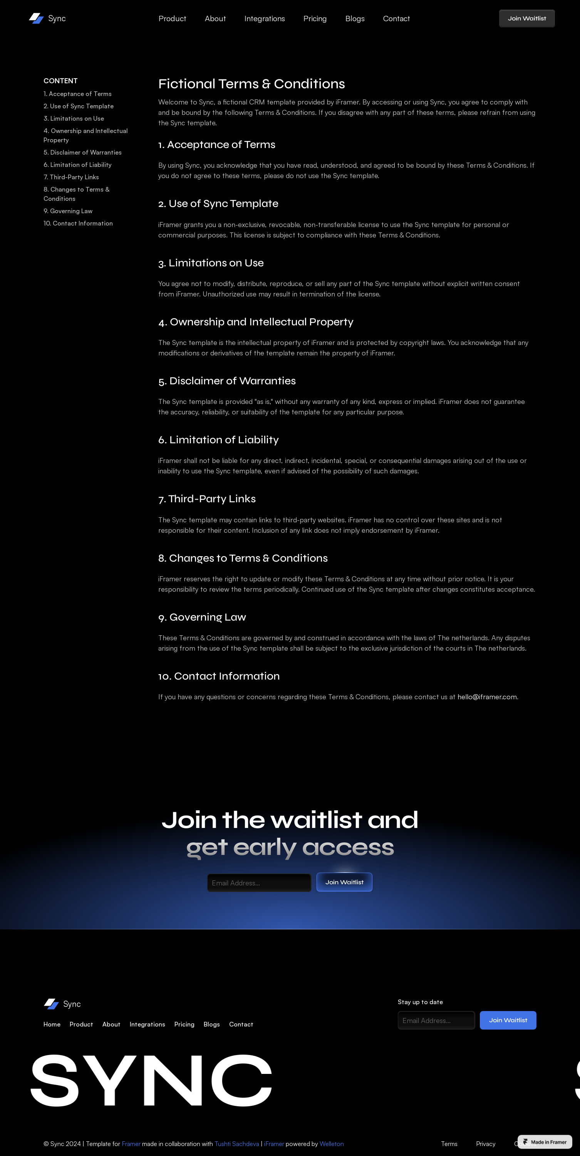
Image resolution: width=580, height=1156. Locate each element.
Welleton (332, 1144)
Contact (396, 18)
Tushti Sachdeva (237, 1144)
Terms (449, 1144)
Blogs (355, 18)
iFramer (274, 1144)
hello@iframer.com (487, 696)
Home (52, 1024)
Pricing (315, 18)
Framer (131, 1144)
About (215, 18)
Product (172, 18)
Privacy (486, 1144)
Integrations (265, 18)
